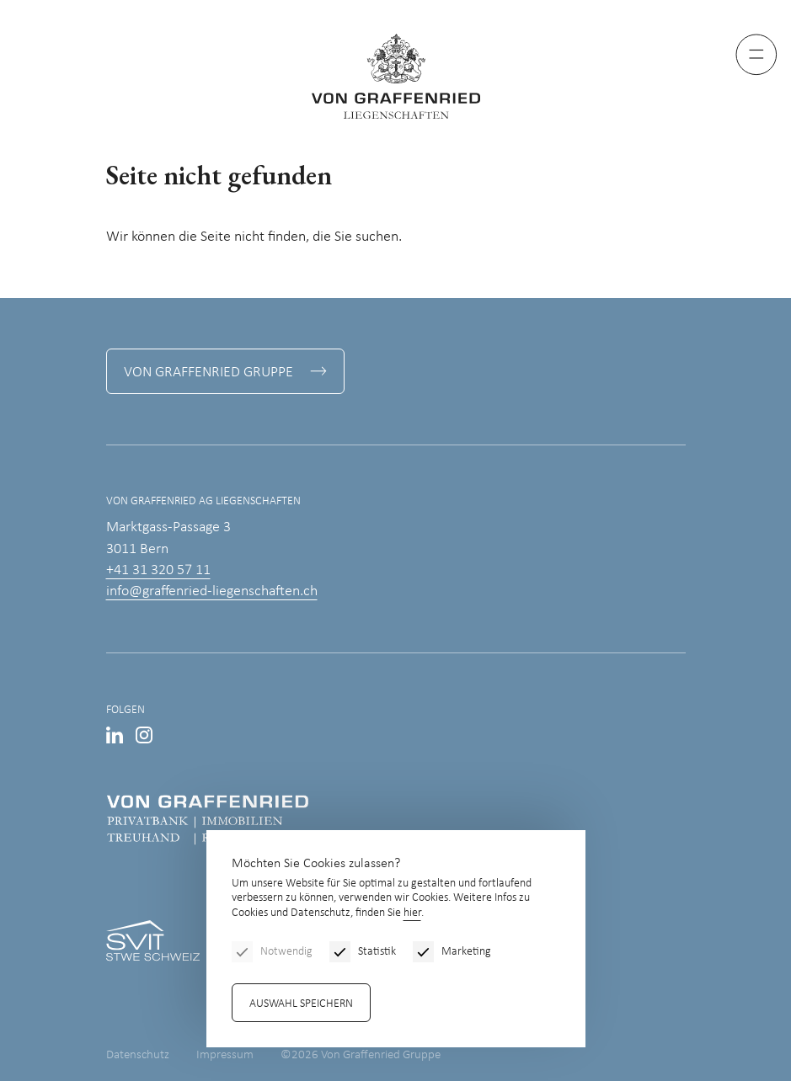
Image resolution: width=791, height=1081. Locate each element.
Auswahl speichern (301, 1003)
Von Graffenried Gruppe (208, 373)
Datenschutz (137, 1055)
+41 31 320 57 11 (158, 570)
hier (412, 913)
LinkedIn (114, 735)
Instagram (144, 735)
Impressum (225, 1055)
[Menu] (756, 55)
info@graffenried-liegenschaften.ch (212, 591)
